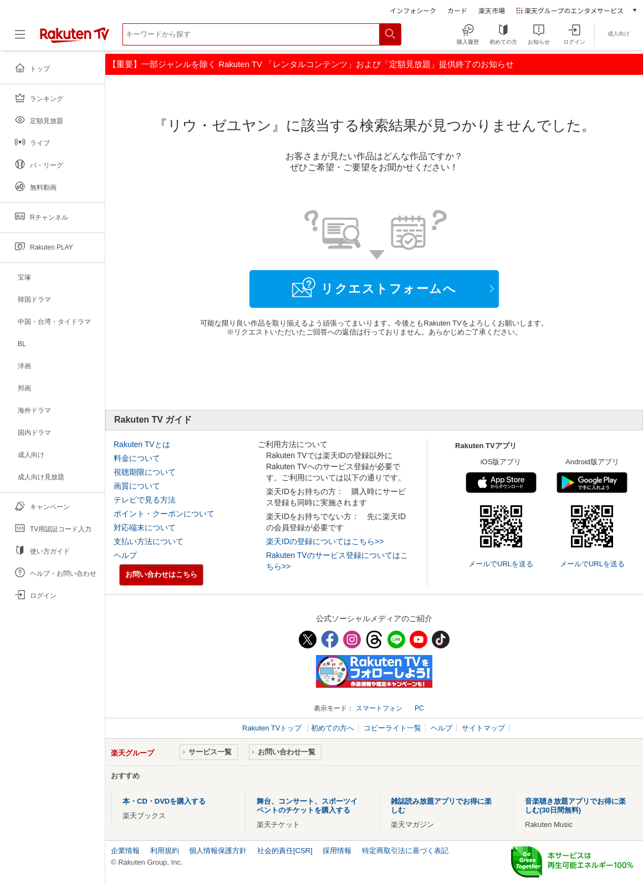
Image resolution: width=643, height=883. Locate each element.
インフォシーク (413, 10)
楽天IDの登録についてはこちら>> (325, 541)
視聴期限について (145, 472)
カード (457, 10)
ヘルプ (125, 555)
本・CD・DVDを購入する (164, 801)
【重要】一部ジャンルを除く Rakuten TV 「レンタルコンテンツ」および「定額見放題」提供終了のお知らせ (311, 64)
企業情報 (125, 850)
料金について (137, 458)
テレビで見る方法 (145, 499)
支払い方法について (148, 541)
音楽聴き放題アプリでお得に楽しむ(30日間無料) (575, 805)
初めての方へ (332, 728)
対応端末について (145, 527)
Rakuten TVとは (142, 444)
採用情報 (337, 850)
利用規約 (164, 850)
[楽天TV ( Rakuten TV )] (74, 38)
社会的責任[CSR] (285, 850)
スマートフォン (379, 708)
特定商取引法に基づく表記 (405, 850)
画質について (137, 485)
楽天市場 (491, 10)
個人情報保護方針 (218, 850)
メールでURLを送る (500, 564)
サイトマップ (483, 728)
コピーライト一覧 (392, 728)
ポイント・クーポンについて (164, 513)
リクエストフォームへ (374, 287)
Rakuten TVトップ (273, 728)
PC (419, 708)
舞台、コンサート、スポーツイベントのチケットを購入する (307, 805)
